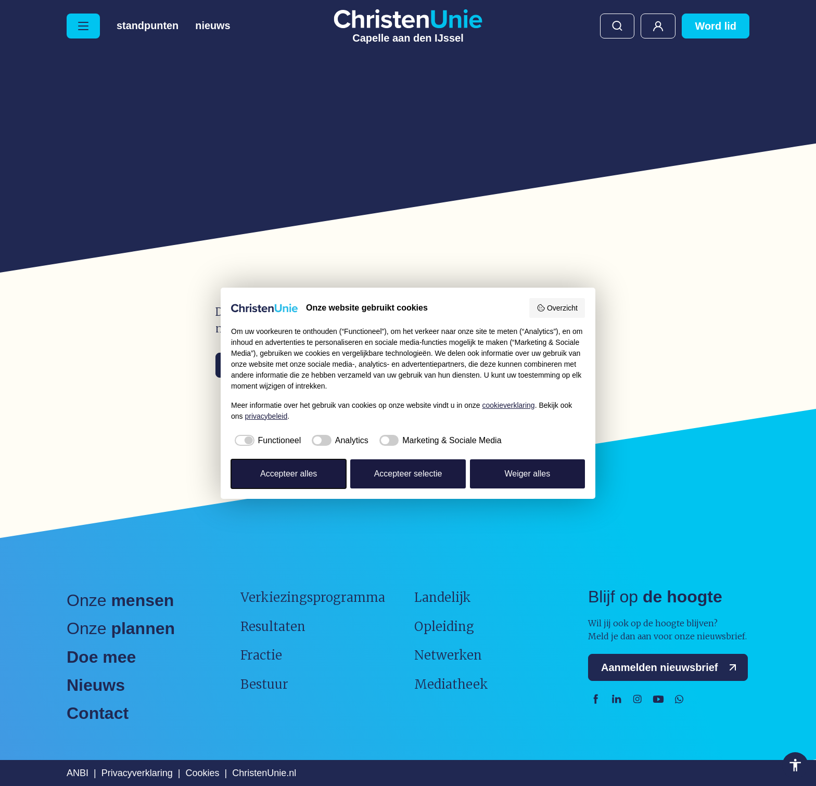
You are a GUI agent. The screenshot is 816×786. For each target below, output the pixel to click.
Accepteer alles (288, 473)
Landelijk (442, 597)
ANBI (77, 773)
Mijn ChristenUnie (658, 26)
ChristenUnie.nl (264, 773)
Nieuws (213, 26)
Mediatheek (451, 684)
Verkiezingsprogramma (312, 597)
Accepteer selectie (408, 473)
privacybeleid (266, 416)
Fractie (261, 655)
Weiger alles (527, 473)
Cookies (202, 773)
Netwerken (448, 655)
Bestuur (264, 684)
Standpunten (148, 26)
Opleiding (444, 627)
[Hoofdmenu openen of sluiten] (83, 26)
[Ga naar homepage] (408, 26)
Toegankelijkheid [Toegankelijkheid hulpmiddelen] (795, 765)
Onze (120, 600)
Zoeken (617, 26)
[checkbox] (266, 440)
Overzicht (557, 308)
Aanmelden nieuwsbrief (671, 667)
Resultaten (272, 627)
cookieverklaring (508, 405)
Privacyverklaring (137, 773)
